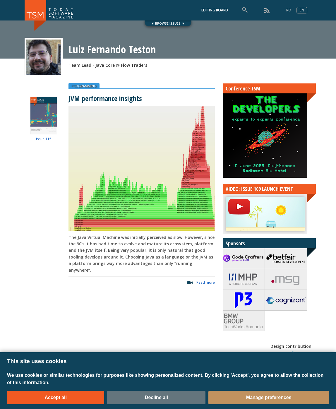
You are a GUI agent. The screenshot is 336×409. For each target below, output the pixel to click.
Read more (205, 282)
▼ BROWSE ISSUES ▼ (168, 23)
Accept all (55, 397)
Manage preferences (269, 397)
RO (288, 10)
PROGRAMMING (84, 86)
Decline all (156, 397)
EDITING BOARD (214, 10)
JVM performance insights (105, 98)
